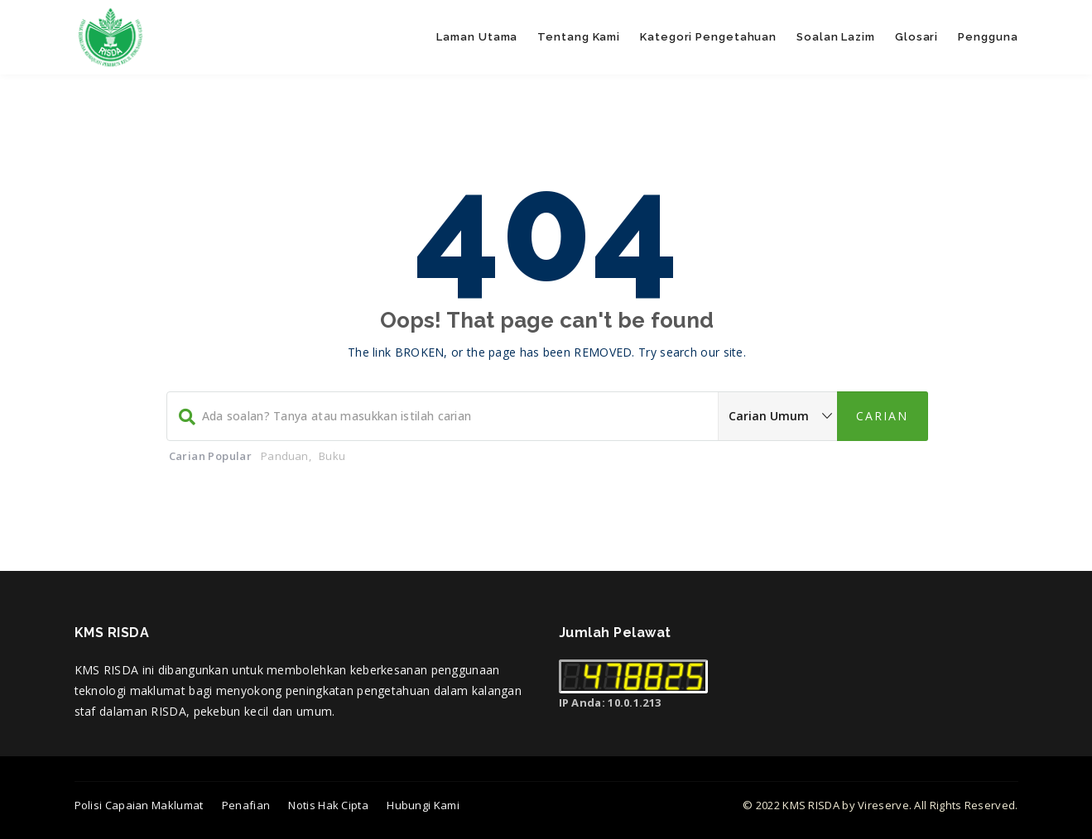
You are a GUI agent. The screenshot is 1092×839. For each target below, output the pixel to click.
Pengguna (987, 37)
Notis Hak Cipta (328, 805)
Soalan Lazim (835, 37)
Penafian (246, 805)
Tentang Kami (578, 37)
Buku (332, 455)
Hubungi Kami (423, 805)
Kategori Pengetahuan (708, 37)
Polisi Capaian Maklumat (139, 805)
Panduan (284, 455)
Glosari (916, 37)
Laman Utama (476, 37)
